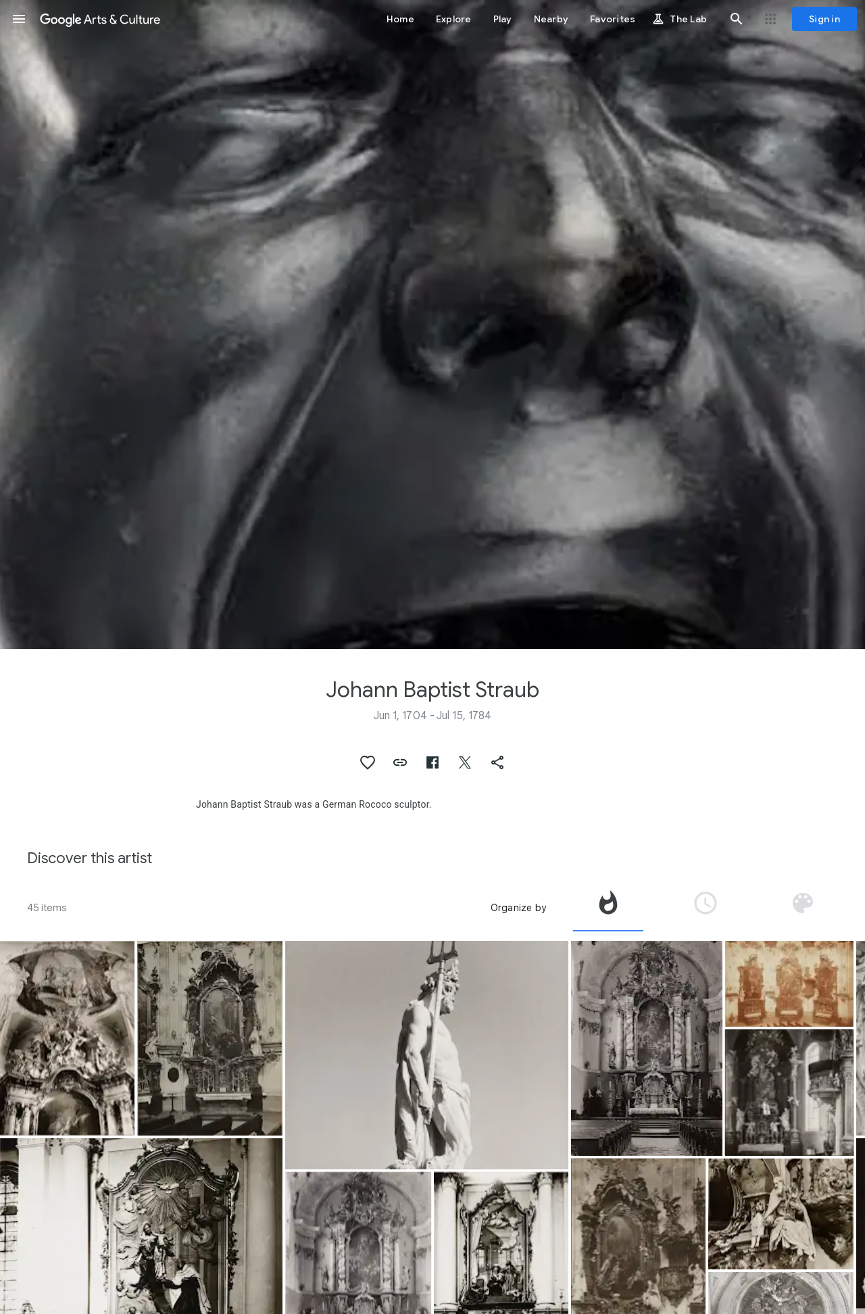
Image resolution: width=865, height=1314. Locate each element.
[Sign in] (824, 19)
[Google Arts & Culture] (100, 19)
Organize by (518, 908)
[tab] (608, 907)
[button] (19, 19)
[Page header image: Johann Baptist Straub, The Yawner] (432, 324)
